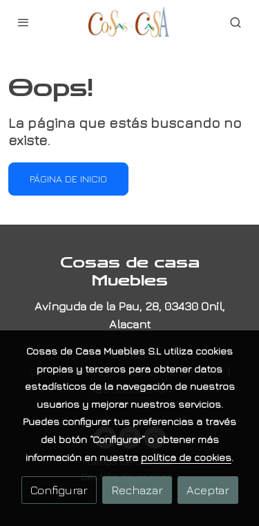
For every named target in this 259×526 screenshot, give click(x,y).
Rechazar (137, 489)
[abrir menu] (23, 22)
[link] (129, 22)
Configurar (59, 489)
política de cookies (186, 457)
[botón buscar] (235, 22)
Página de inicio (68, 179)
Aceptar (207, 489)
